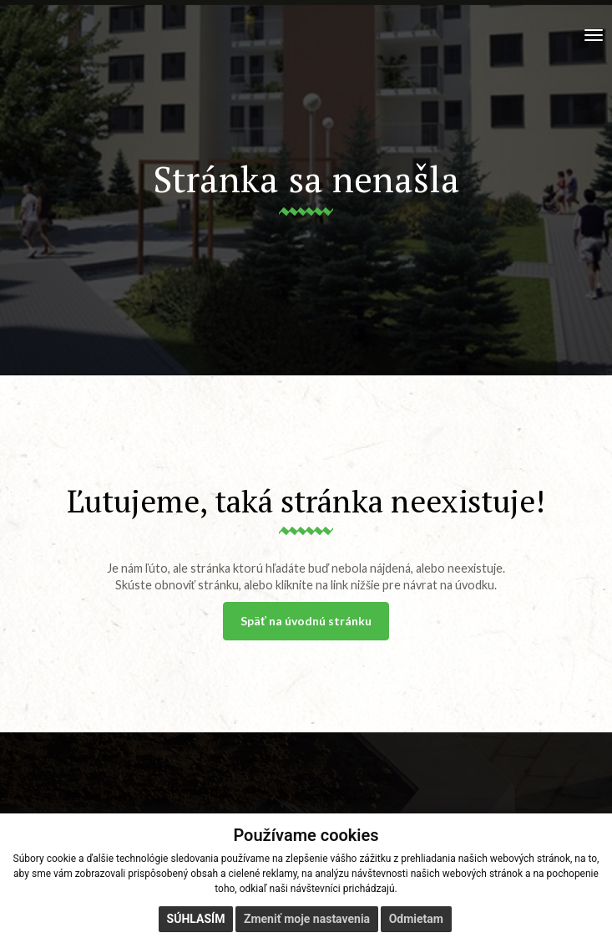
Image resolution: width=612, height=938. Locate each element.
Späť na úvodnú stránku (306, 621)
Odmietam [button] (416, 918)
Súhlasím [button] (196, 918)
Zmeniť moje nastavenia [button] (307, 918)
